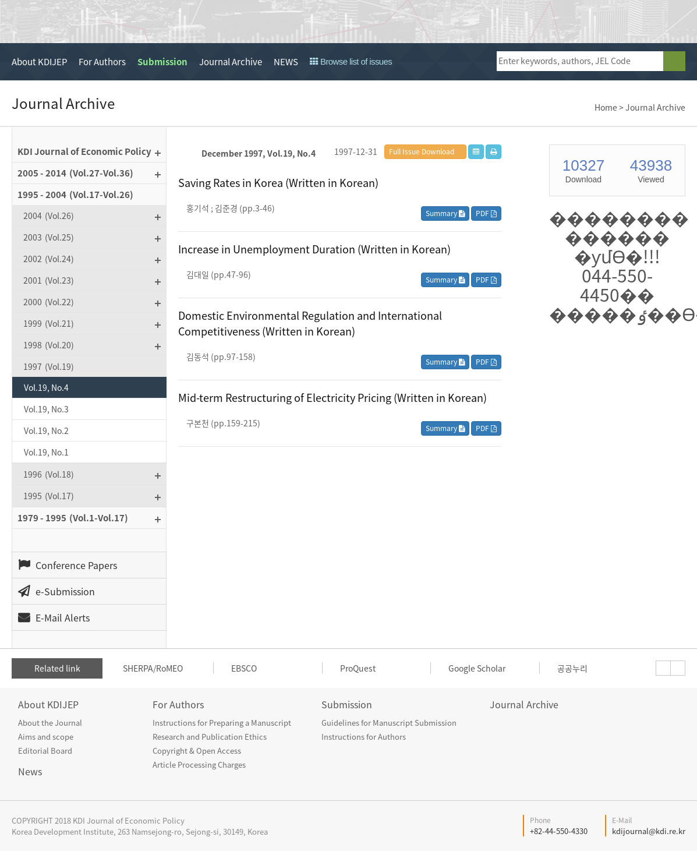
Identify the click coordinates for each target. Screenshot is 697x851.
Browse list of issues (351, 61)
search (674, 61)
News (30, 771)
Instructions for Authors (363, 736)
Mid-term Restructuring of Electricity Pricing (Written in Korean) (332, 397)
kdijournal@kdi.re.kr (648, 830)
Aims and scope (45, 736)
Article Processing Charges (199, 764)
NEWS (286, 61)
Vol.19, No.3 (46, 409)
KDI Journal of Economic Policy (118, 22)
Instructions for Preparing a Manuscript (222, 722)
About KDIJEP (39, 61)
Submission (162, 61)
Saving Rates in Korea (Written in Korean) (278, 182)
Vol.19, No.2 (46, 430)
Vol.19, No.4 (46, 387)
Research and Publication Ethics (210, 736)
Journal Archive (230, 61)
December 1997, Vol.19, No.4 (258, 153)
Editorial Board (45, 750)
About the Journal (50, 722)
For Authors (102, 61)
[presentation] (663, 668)
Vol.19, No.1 (46, 452)
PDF (486, 213)
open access (642, 21)
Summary (445, 213)
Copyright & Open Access (197, 750)
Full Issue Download (421, 151)
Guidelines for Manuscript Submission (389, 722)
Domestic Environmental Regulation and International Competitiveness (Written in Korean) (310, 323)
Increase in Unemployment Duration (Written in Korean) (314, 249)
